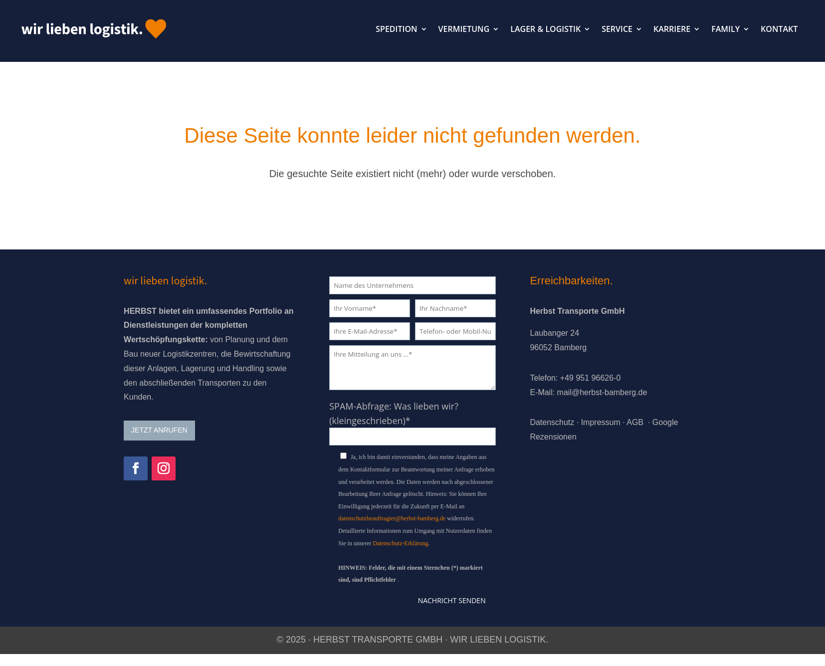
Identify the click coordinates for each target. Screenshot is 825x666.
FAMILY (725, 28)
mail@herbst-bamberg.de (602, 392)
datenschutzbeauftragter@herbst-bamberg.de (391, 518)
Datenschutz (552, 422)
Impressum (600, 422)
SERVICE (617, 28)
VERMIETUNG (464, 28)
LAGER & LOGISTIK (545, 28)
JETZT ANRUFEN (159, 430)
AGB (634, 422)
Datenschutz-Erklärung (400, 543)
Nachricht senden (452, 600)
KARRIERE (671, 28)
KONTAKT (779, 28)
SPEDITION (396, 28)
